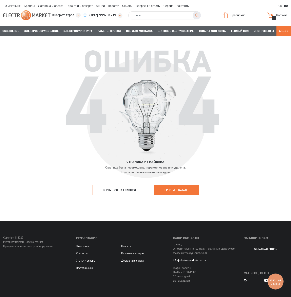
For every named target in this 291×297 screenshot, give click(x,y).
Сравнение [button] (234, 15)
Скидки (127, 6)
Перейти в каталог (176, 190)
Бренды (29, 6)
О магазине (13, 6)
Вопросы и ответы (148, 6)
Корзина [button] (277, 15)
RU (286, 5)
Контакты (182, 6)
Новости (113, 6)
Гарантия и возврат (80, 6)
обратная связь (265, 249)
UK (280, 5)
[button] (66, 15)
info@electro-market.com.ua (189, 260)
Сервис (168, 6)
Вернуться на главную (119, 190)
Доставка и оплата (50, 6)
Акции (100, 6)
